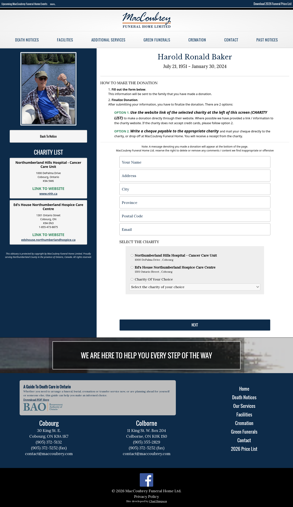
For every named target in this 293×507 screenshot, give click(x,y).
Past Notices (267, 39)
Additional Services (108, 39)
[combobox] (194, 286)
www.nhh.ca (48, 194)
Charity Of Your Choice (152, 279)
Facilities (65, 39)
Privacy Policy (146, 496)
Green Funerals (157, 39)
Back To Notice (48, 136)
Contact (231, 39)
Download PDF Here (36, 399)
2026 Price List (244, 448)
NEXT (195, 325)
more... (53, 4)
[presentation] (147, 305)
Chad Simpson (158, 501)
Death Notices (27, 39)
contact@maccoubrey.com (49, 453)
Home (244, 388)
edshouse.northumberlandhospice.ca (48, 240)
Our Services (244, 405)
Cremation (197, 39)
